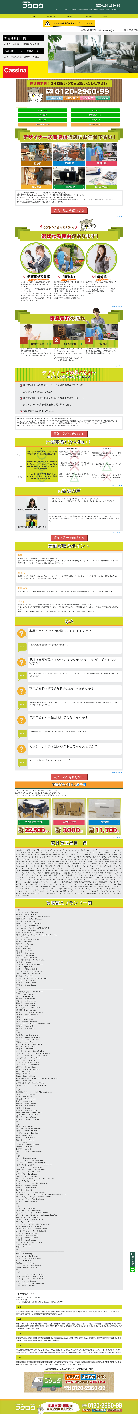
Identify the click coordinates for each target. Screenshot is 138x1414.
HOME (33, 16)
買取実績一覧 (51, 16)
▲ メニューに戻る (117, 216)
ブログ (105, 16)
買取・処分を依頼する (69, 210)
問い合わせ (70, 16)
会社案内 (89, 16)
